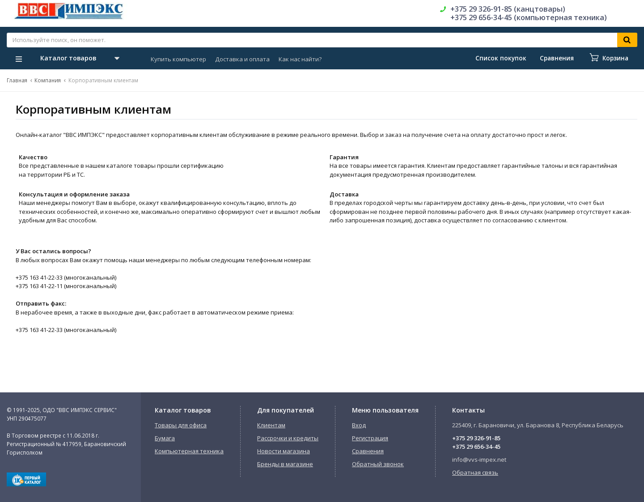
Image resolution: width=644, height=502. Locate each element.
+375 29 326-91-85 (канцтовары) (507, 9)
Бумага (165, 438)
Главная (17, 80)
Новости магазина (283, 451)
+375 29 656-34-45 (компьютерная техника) (528, 17)
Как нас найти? (300, 59)
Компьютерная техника (189, 451)
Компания (47, 80)
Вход (359, 425)
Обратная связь (475, 472)
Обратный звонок (378, 464)
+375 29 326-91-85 (476, 438)
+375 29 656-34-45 (476, 446)
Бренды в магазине (285, 464)
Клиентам (271, 425)
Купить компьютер (178, 59)
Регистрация (370, 438)
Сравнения (368, 451)
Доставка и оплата (242, 59)
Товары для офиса (181, 425)
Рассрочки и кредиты (287, 438)
